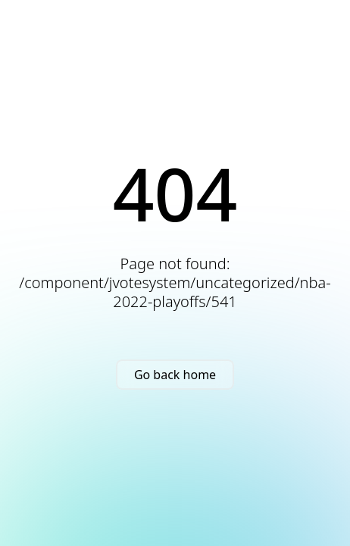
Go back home (175, 374)
